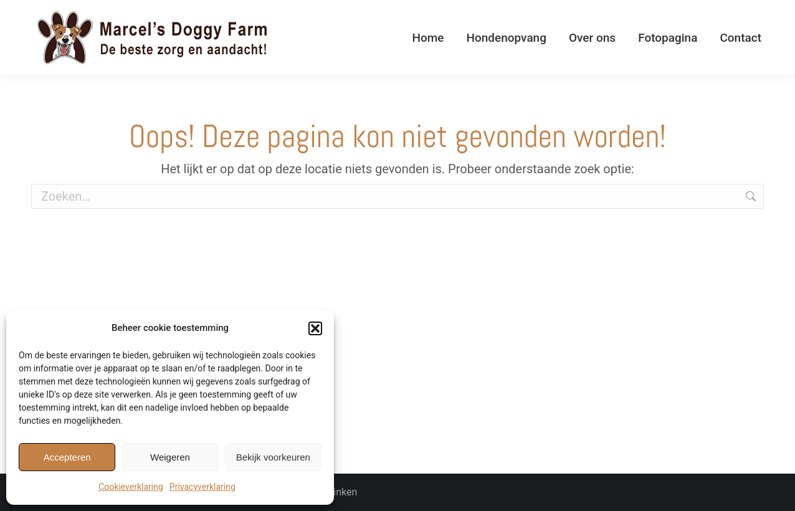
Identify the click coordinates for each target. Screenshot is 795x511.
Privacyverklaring (202, 487)
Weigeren (170, 457)
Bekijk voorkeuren (273, 457)
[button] (315, 328)
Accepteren (67, 457)
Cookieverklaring (130, 487)
